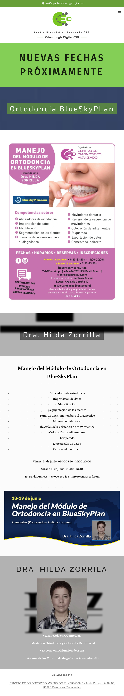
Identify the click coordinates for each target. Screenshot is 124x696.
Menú (119, 11)
